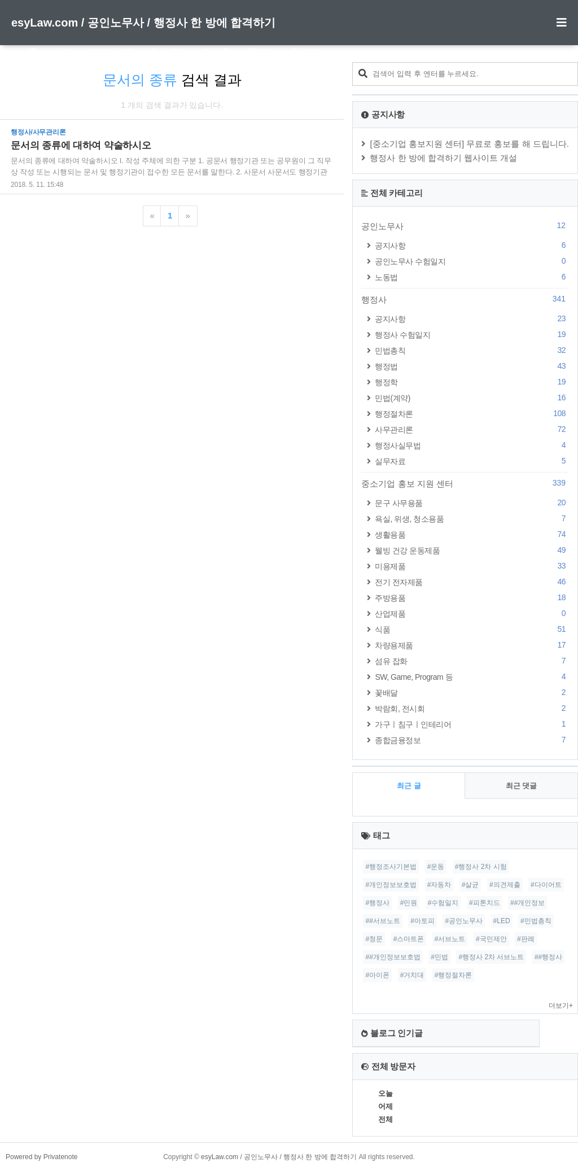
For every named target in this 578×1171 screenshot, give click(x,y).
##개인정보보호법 (392, 957)
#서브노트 (450, 939)
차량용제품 (472, 645)
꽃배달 (472, 692)
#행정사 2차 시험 (481, 867)
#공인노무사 (464, 921)
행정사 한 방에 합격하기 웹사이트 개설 (443, 158)
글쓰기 (304, 51)
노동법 (472, 277)
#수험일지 (443, 903)
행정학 (472, 382)
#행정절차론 (453, 975)
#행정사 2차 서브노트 (491, 957)
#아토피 (422, 921)
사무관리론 (472, 429)
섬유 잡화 (472, 661)
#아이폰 (377, 975)
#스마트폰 (408, 939)
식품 (472, 629)
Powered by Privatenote (41, 1157)
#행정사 (377, 903)
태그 (63, 51)
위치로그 (168, 51)
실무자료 (472, 461)
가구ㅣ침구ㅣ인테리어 (472, 724)
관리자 (260, 51)
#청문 (374, 939)
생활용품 (472, 534)
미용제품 (472, 566)
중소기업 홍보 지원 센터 (465, 483)
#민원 (409, 903)
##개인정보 (527, 903)
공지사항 (472, 245)
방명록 (216, 51)
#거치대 (412, 975)
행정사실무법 (472, 445)
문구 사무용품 (472, 503)
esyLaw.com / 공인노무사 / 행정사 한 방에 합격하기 (143, 22)
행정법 (472, 366)
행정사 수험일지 (472, 334)
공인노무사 (465, 226)
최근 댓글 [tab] (521, 785)
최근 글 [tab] (409, 785)
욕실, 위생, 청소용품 (472, 518)
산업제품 (472, 613)
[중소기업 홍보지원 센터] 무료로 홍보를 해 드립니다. (469, 143)
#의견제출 (504, 885)
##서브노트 (382, 921)
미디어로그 (111, 51)
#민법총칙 (535, 921)
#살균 (470, 885)
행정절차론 (472, 413)
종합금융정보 (472, 740)
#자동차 (439, 885)
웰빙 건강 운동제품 (472, 550)
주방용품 (472, 597)
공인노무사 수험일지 (472, 261)
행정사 (465, 299)
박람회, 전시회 (472, 708)
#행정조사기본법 (391, 867)
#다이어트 (546, 885)
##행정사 (548, 957)
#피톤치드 (484, 903)
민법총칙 (472, 350)
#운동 (436, 867)
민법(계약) (472, 398)
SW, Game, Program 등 (472, 676)
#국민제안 (491, 939)
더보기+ (561, 1006)
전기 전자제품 (472, 582)
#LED (501, 921)
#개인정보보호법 (391, 885)
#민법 (439, 957)
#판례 (526, 939)
